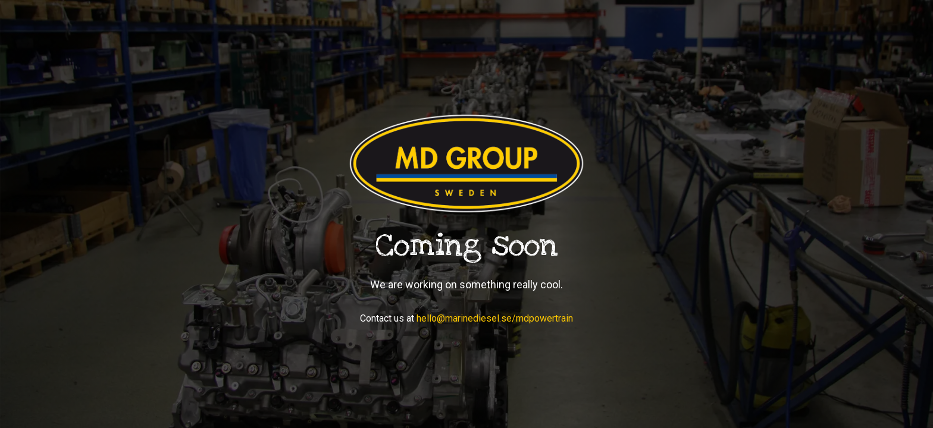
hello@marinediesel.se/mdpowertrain (495, 318)
